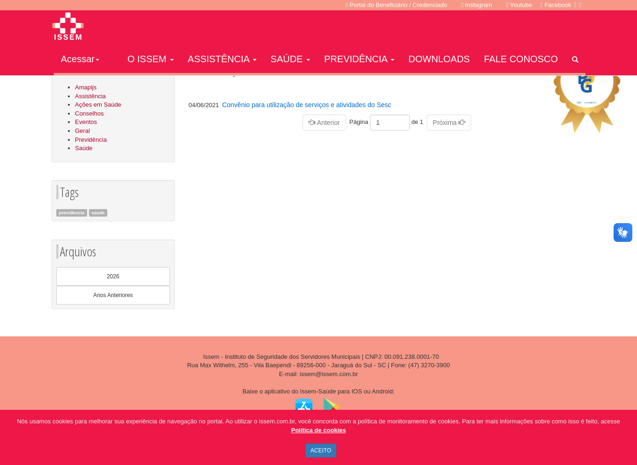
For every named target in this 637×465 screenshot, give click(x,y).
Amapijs (85, 87)
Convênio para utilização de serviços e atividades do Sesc (306, 105)
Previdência (91, 139)
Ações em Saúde (98, 104)
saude (97, 212)
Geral (82, 130)
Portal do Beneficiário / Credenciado (396, 4)
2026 (113, 276)
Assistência (90, 96)
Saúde (84, 148)
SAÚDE (290, 59)
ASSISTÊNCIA (222, 59)
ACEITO (321, 450)
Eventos (86, 121)
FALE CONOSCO (521, 59)
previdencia (71, 212)
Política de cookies (318, 430)
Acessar (80, 59)
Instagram (476, 4)
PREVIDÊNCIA (359, 59)
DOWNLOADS (439, 59)
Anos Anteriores (113, 295)
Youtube (519, 4)
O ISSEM (150, 59)
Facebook (556, 4)
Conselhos (89, 113)
